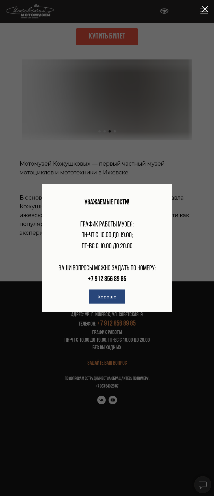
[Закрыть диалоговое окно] (205, 9)
